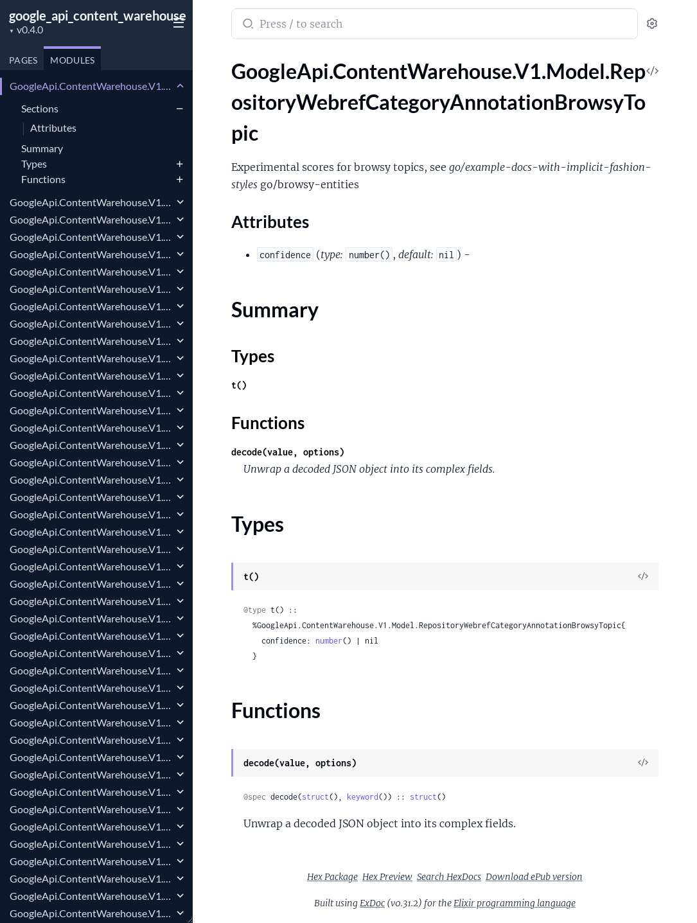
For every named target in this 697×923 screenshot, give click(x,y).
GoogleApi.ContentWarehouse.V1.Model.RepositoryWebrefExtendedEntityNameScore (91, 809)
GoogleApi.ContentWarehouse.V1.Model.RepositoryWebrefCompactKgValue (91, 410)
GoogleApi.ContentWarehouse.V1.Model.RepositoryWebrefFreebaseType (91, 896)
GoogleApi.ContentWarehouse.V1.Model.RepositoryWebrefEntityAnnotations (91, 601)
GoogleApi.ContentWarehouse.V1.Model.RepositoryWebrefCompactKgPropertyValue (91, 375)
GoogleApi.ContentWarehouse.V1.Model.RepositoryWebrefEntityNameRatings (91, 687)
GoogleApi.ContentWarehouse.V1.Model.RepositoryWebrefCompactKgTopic (91, 393)
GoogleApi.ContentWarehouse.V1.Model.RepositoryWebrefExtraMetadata (91, 826)
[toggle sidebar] (176, 21)
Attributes (53, 128)
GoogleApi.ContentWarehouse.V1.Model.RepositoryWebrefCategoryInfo (91, 237)
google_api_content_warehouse (97, 15)
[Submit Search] (247, 25)
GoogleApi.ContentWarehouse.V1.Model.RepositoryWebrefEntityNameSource (91, 740)
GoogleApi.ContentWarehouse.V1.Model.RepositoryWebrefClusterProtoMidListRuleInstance (91, 289)
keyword (362, 797)
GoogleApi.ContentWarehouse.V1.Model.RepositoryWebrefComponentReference (91, 427)
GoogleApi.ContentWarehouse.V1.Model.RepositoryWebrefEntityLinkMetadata (91, 653)
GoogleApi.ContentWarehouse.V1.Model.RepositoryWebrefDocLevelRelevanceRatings (91, 531)
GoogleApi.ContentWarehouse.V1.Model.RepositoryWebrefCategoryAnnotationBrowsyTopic (91, 86)
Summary (42, 148)
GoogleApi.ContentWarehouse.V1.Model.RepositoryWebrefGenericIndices (91, 913)
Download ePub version (534, 877)
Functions (43, 179)
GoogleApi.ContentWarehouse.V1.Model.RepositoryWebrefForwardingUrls (91, 861)
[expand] (180, 86)
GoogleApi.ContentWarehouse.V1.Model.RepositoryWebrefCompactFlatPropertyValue (91, 358)
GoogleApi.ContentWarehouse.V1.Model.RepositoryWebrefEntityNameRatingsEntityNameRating (91, 705)
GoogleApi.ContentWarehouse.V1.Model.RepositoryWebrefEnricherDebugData (91, 583)
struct (315, 797)
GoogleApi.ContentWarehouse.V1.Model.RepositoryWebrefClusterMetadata (91, 254)
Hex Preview (387, 877)
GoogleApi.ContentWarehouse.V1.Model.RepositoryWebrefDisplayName (91, 514)
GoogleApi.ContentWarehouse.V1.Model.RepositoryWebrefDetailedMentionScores (91, 479)
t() (239, 385)
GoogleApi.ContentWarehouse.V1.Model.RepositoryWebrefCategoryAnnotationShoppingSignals (91, 219)
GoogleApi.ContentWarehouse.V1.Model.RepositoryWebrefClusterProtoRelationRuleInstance (91, 323)
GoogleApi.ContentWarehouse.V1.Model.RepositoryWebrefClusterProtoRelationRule (91, 306)
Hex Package (332, 877)
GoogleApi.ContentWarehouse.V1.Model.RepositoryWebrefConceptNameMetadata (91, 445)
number (328, 641)
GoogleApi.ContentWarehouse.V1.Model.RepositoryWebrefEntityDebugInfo (91, 618)
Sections (39, 108)
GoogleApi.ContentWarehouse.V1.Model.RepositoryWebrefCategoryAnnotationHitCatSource (91, 202)
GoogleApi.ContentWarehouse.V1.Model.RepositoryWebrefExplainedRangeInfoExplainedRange (91, 792)
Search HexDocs (449, 877)
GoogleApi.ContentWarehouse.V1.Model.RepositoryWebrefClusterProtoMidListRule (91, 271)
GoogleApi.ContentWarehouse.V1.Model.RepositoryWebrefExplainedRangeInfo (91, 774)
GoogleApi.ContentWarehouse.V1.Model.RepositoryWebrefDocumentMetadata (91, 549)
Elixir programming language (515, 903)
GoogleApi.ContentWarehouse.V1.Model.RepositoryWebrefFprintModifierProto (91, 878)
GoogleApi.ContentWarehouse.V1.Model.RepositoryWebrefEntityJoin (91, 635)
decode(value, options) (287, 451)
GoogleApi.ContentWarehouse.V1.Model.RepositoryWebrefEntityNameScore (91, 722)
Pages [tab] (23, 60)
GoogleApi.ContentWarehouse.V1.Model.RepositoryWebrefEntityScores (91, 757)
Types (34, 163)
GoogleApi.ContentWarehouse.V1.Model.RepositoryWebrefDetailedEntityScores (91, 462)
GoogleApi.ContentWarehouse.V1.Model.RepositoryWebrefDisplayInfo (91, 497)
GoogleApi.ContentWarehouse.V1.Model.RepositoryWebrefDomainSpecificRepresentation (91, 566)
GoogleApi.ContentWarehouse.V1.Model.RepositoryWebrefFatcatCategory (91, 844)
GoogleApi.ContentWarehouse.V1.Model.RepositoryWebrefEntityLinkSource (91, 670)
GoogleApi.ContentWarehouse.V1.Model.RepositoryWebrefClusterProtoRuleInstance (91, 341)
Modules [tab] (72, 60)
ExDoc (372, 903)
